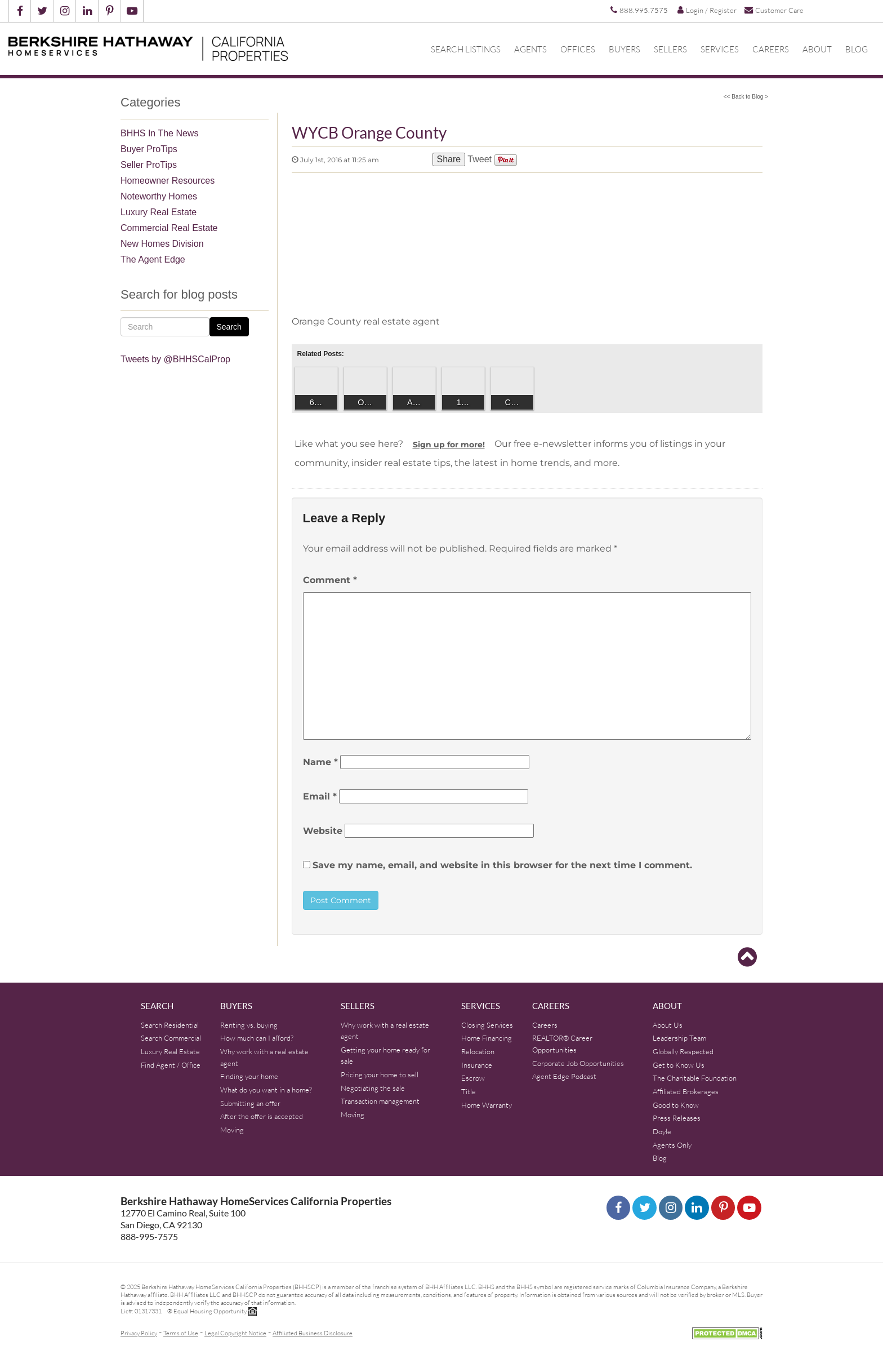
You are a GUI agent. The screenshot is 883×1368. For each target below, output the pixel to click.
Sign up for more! (449, 444)
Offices (577, 49)
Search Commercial (171, 1037)
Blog (856, 49)
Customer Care (774, 10)
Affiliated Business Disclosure (313, 1332)
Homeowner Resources (168, 180)
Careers (770, 49)
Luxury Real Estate (159, 212)
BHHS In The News (159, 133)
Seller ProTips (149, 165)
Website (322, 830)
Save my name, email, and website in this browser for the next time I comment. (502, 865)
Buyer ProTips (149, 149)
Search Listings (466, 49)
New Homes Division (162, 243)
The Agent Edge (153, 259)
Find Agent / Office (170, 1064)
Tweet (479, 159)
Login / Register (707, 10)
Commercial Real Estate (169, 228)
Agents (530, 49)
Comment (330, 580)
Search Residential (170, 1024)
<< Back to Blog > (746, 97)
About (817, 49)
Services (720, 49)
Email (320, 796)
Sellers (670, 49)
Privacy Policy (139, 1332)
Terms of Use (180, 1332)
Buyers (624, 49)
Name (320, 762)
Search (229, 326)
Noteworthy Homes (159, 196)
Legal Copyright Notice (235, 1332)
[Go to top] (747, 957)
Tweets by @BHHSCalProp (175, 359)
